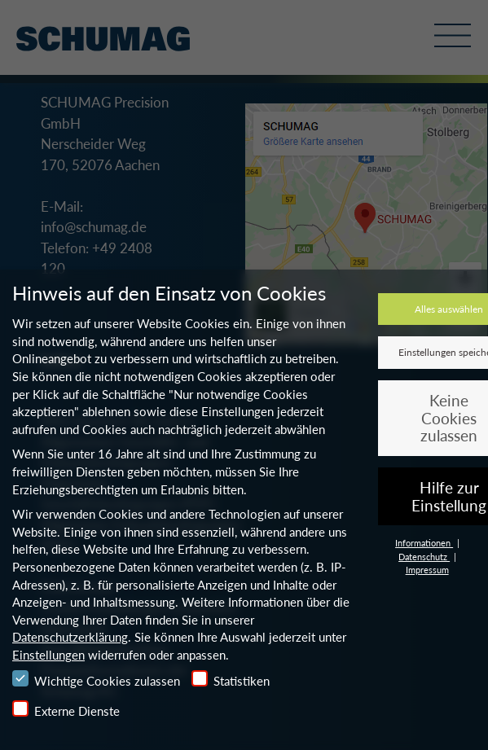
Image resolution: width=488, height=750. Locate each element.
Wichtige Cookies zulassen (96, 679)
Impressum (427, 569)
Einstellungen (48, 654)
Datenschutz (424, 556)
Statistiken (230, 679)
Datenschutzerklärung (70, 636)
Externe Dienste (66, 709)
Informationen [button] (424, 542)
